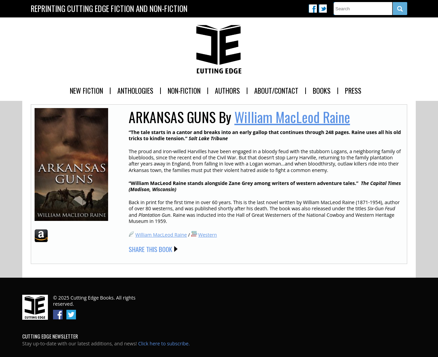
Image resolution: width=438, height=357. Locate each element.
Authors (227, 91)
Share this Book (150, 249)
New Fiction (86, 91)
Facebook (313, 8)
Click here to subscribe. (164, 343)
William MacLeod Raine (292, 117)
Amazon (41, 235)
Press (353, 91)
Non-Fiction (184, 91)
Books (322, 91)
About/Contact (276, 91)
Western (207, 235)
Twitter (323, 8)
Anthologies (135, 91)
